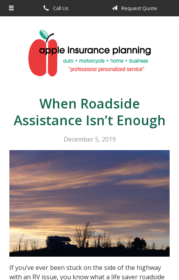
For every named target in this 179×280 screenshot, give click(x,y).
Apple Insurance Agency (89, 53)
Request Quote (133, 8)
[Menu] (11, 8)
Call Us (55, 8)
